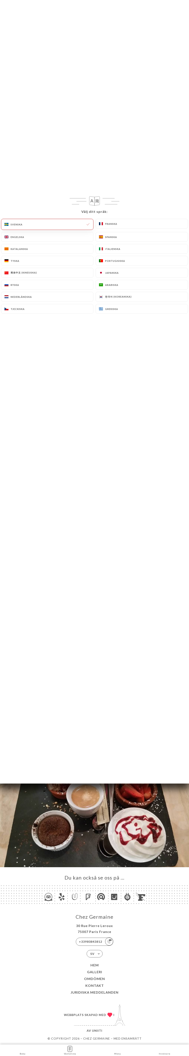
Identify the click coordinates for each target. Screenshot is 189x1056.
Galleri (94, 972)
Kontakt (94, 985)
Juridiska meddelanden (94, 992)
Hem (94, 965)
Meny (117, 1050)
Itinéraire (164, 1050)
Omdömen (94, 979)
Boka (23, 1050)
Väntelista (70, 1050)
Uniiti (97, 1030)
